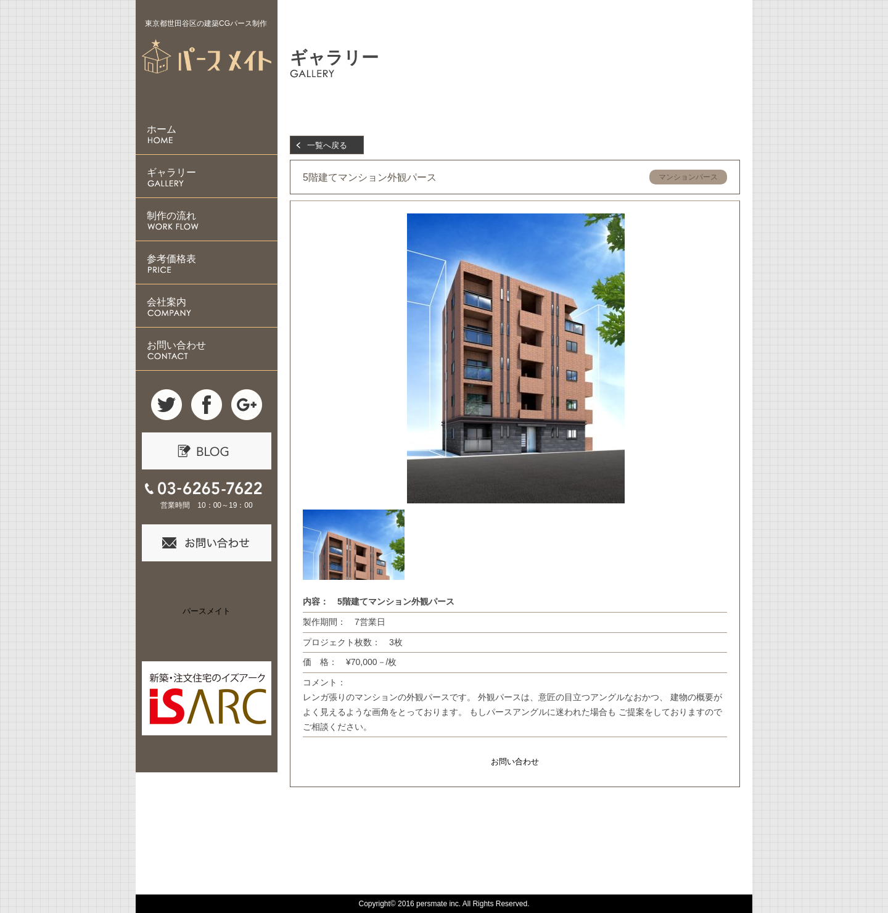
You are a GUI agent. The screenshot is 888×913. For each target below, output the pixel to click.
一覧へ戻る (327, 145)
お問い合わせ (515, 761)
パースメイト (207, 611)
